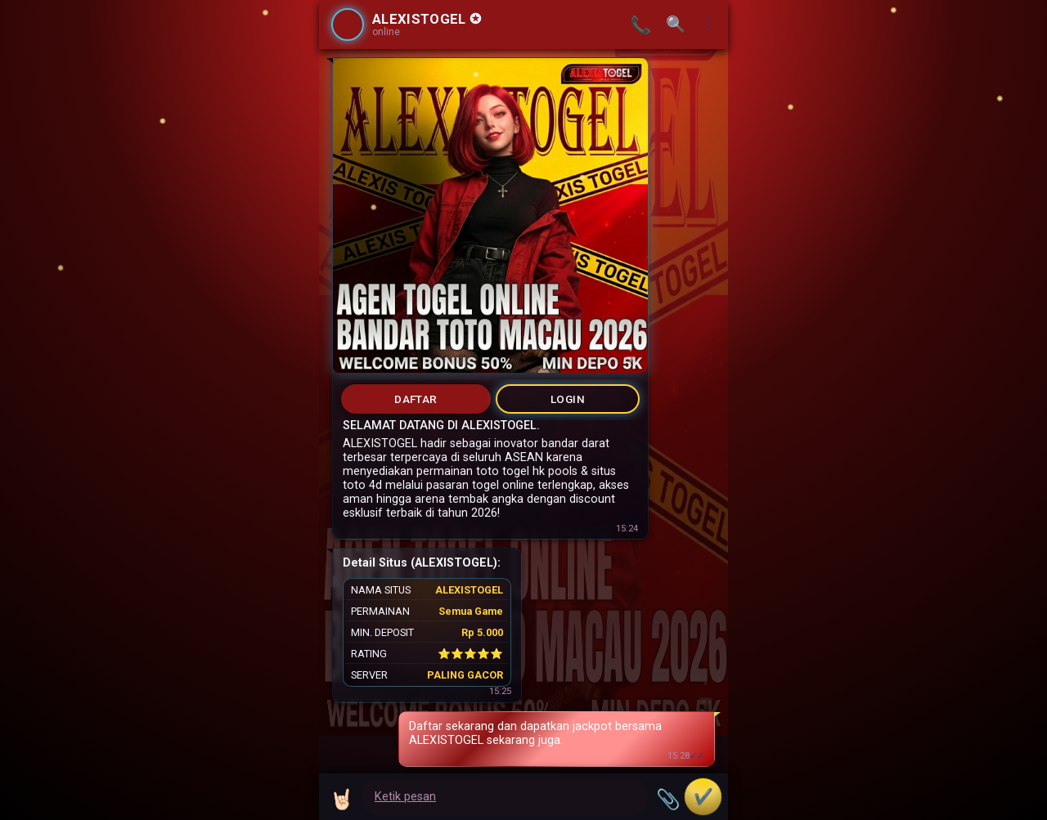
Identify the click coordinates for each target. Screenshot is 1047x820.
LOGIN (567, 399)
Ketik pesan (405, 797)
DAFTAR (415, 399)
